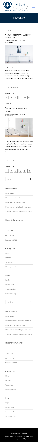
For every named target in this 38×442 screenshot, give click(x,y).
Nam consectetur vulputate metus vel (19, 36)
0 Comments (9, 42)
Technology (9, 262)
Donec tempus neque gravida (16, 109)
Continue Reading (13, 87)
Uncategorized (10, 267)
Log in (7, 280)
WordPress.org (10, 293)
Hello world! (9, 193)
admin (23, 41)
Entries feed (9, 284)
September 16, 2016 (11, 41)
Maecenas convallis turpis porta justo (18, 207)
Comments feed (10, 289)
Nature (7, 253)
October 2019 (10, 235)
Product (8, 30)
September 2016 (11, 240)
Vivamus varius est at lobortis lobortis (18, 211)
